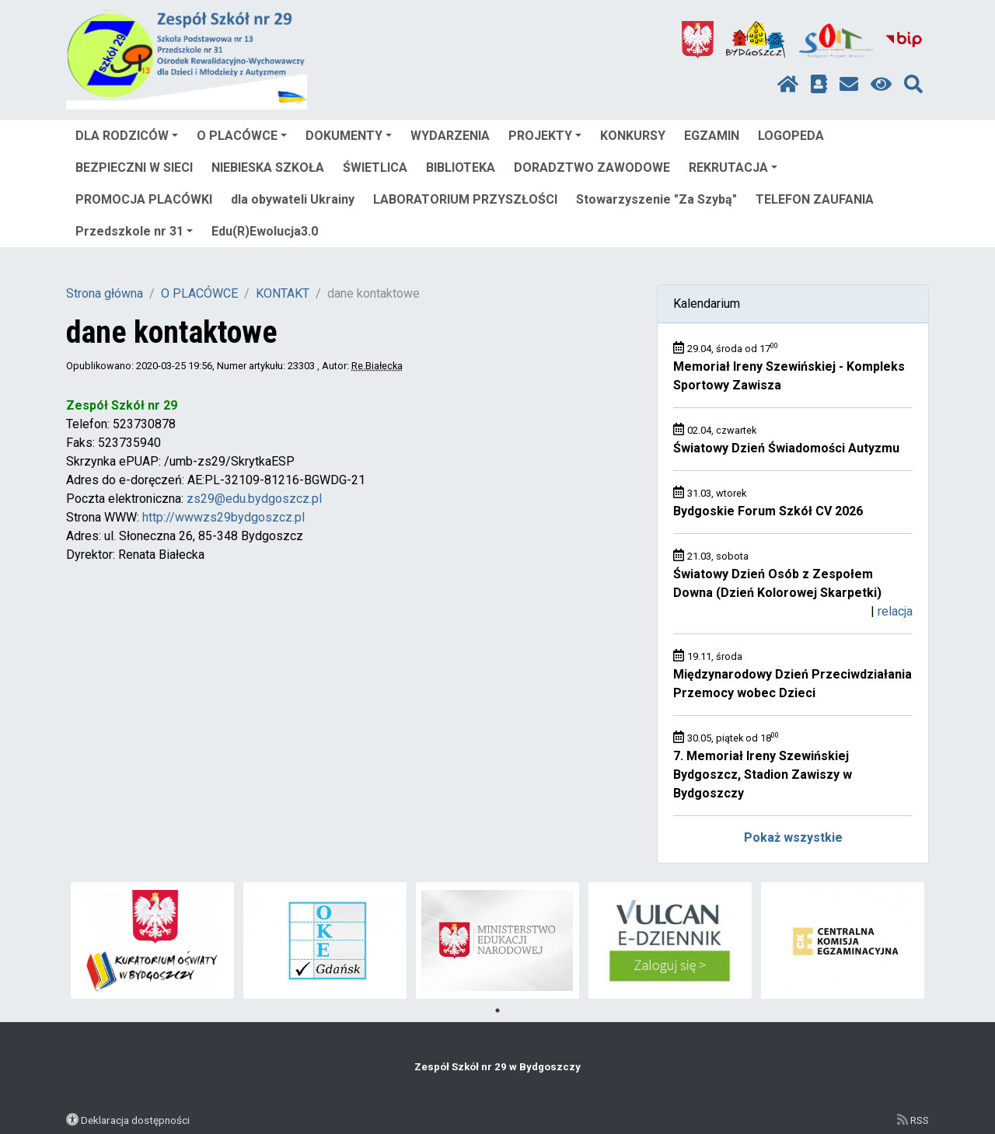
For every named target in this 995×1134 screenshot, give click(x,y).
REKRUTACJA (733, 167)
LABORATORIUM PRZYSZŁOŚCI (465, 199)
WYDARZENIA (450, 135)
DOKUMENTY (348, 135)
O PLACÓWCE (242, 135)
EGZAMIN (711, 135)
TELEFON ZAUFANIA (815, 199)
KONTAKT (282, 293)
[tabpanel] (153, 940)
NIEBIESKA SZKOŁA (267, 167)
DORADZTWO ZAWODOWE (592, 167)
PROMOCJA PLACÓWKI (143, 199)
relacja (895, 611)
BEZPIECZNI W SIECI (134, 167)
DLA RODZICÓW (126, 135)
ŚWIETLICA (375, 167)
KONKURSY (632, 135)
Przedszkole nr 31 (134, 231)
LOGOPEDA (791, 135)
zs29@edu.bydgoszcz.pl (254, 498)
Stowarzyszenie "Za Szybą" (656, 199)
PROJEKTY (544, 135)
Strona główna (104, 293)
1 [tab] (497, 1010)
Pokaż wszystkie (793, 837)
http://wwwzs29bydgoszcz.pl (223, 517)
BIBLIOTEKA (460, 167)
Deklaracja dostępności (135, 1120)
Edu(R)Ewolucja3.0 (264, 231)
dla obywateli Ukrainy (292, 199)
